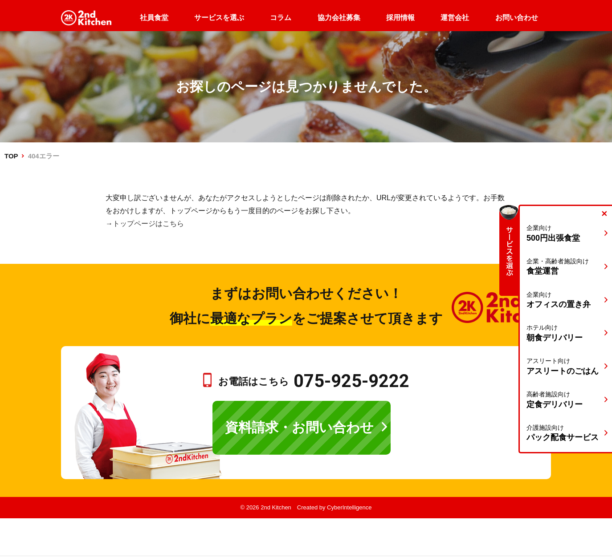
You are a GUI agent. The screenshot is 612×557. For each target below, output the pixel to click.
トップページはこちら (148, 223)
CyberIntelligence (349, 507)
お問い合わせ (516, 17)
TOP (11, 156)
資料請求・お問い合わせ (299, 427)
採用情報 (400, 17)
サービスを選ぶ (219, 17)
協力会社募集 (339, 17)
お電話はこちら (313, 381)
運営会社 (455, 17)
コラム (280, 17)
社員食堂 (154, 17)
